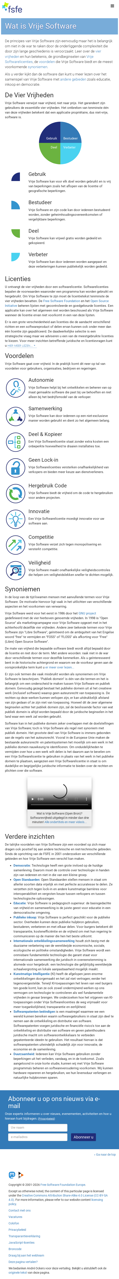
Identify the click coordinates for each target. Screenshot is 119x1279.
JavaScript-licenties (21, 1242)
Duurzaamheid (23, 1054)
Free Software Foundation (61, 301)
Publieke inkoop (24, 917)
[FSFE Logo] (12, 7)
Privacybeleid (17, 1229)
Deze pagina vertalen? (23, 1262)
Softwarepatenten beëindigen (34, 1012)
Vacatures (15, 1217)
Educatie (19, 903)
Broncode (15, 1249)
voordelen (47, 62)
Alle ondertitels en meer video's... (66, 822)
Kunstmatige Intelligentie (31, 974)
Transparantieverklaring (24, 1236)
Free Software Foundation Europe (62, 1184)
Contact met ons (20, 1210)
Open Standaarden (26, 880)
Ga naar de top (106, 1154)
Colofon (14, 1223)
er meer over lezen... (59, 667)
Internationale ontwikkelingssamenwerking (44, 941)
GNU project (87, 613)
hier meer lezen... (20, 345)
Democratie (21, 865)
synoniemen (37, 67)
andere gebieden (73, 79)
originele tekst (18, 1272)
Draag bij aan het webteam (26, 1255)
